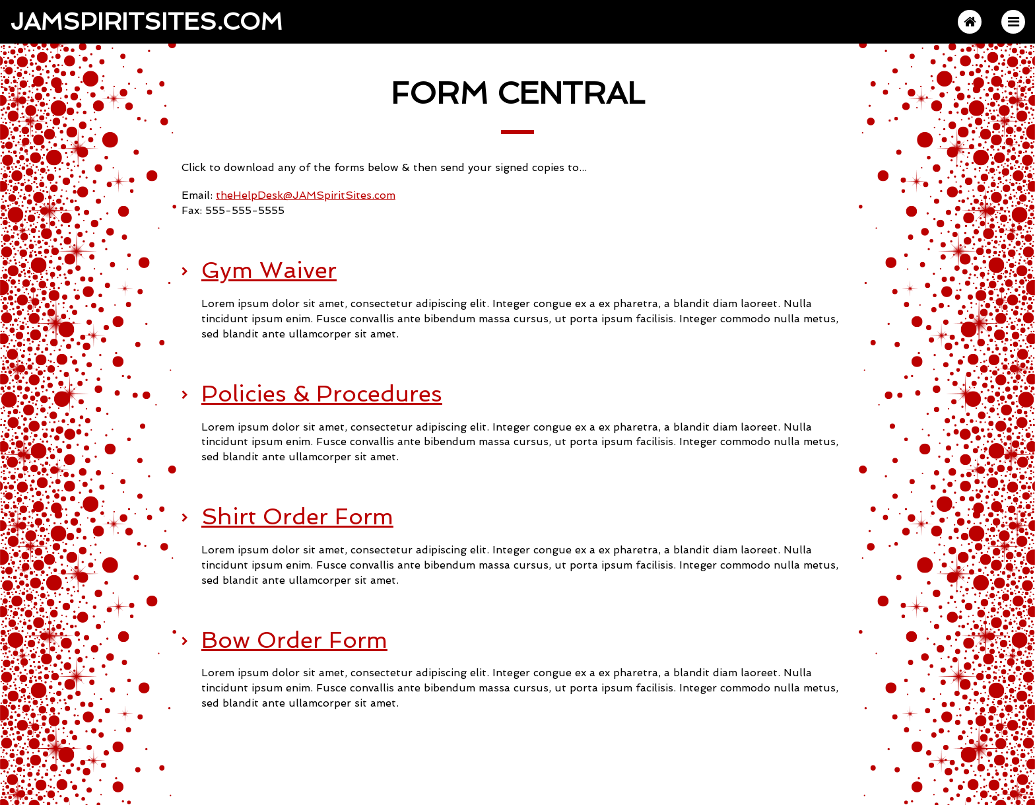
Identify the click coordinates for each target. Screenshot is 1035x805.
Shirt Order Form (297, 516)
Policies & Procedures (321, 393)
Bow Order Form (294, 640)
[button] (1013, 22)
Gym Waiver (269, 270)
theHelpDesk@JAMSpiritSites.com (305, 195)
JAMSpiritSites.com (146, 20)
